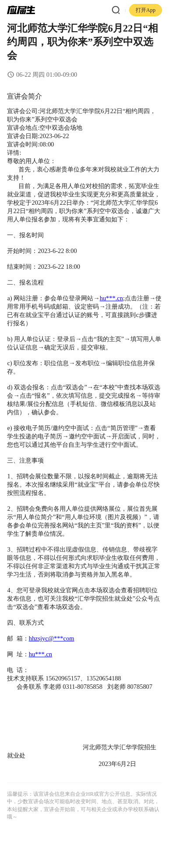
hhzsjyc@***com (51, 638)
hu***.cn (111, 298)
